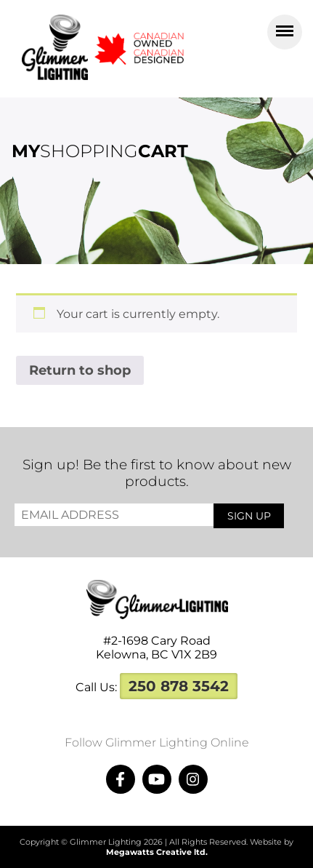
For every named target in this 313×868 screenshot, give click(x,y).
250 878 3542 (179, 686)
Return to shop (80, 370)
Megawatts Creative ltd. (157, 852)
